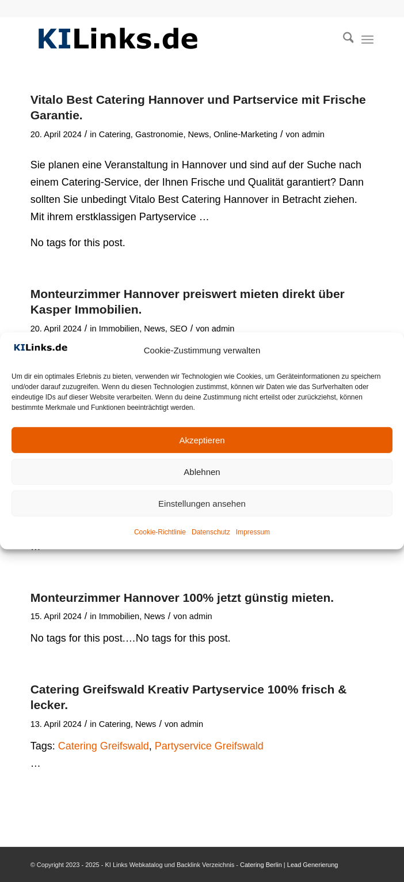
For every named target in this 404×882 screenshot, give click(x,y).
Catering (115, 134)
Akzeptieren (201, 440)
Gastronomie (159, 134)
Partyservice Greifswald (209, 746)
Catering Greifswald (103, 746)
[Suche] (342, 40)
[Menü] (367, 40)
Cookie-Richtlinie (160, 532)
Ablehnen (202, 472)
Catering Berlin (261, 864)
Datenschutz (211, 532)
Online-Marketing (245, 134)
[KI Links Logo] (168, 40)
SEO (179, 328)
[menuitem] (342, 40)
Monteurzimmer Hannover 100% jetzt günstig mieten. (182, 597)
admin (313, 134)
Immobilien (119, 328)
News (198, 134)
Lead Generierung (312, 864)
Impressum (253, 532)
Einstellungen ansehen (202, 503)
